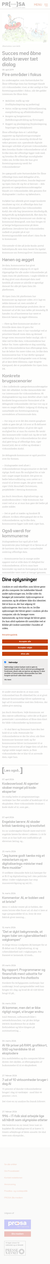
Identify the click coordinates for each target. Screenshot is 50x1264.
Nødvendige (11, 662)
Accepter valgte (25, 648)
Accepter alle (25, 641)
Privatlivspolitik (9, 634)
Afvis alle (25, 654)
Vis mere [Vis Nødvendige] (7, 680)
